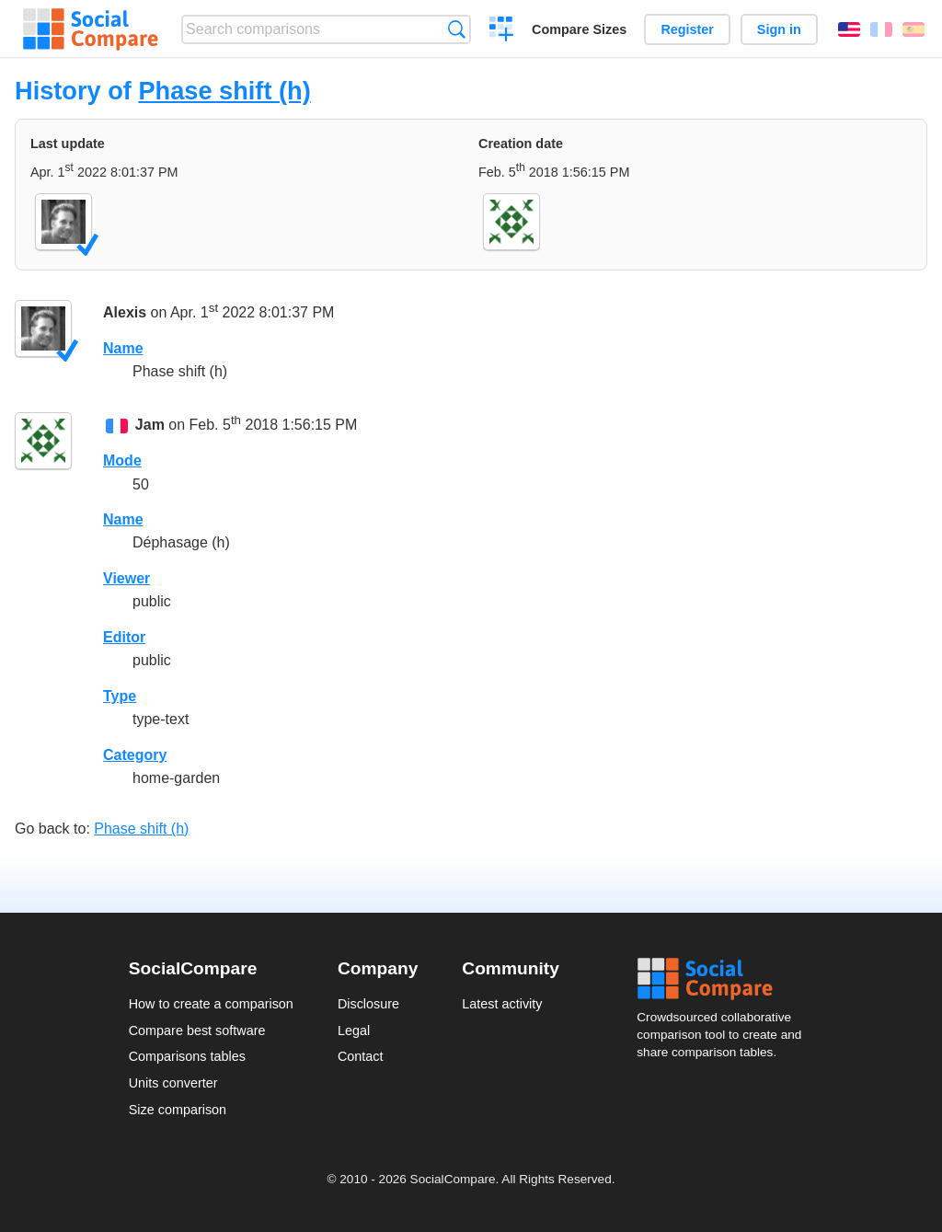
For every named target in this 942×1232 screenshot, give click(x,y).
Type (119, 696)
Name (123, 348)
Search (456, 29)
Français (881, 29)
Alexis (124, 312)
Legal (354, 1030)
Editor (124, 637)
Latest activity (502, 1003)
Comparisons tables (187, 1056)
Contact (361, 1056)
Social (725, 979)
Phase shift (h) (224, 90)
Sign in (779, 29)
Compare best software (197, 1030)
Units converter (173, 1083)
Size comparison (177, 1109)
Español (913, 29)
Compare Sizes (579, 29)
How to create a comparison (211, 1003)
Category (135, 755)
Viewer (126, 578)
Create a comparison (501, 31)
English (849, 29)
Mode (122, 460)
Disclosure (368, 1003)
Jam (150, 424)
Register (687, 29)
